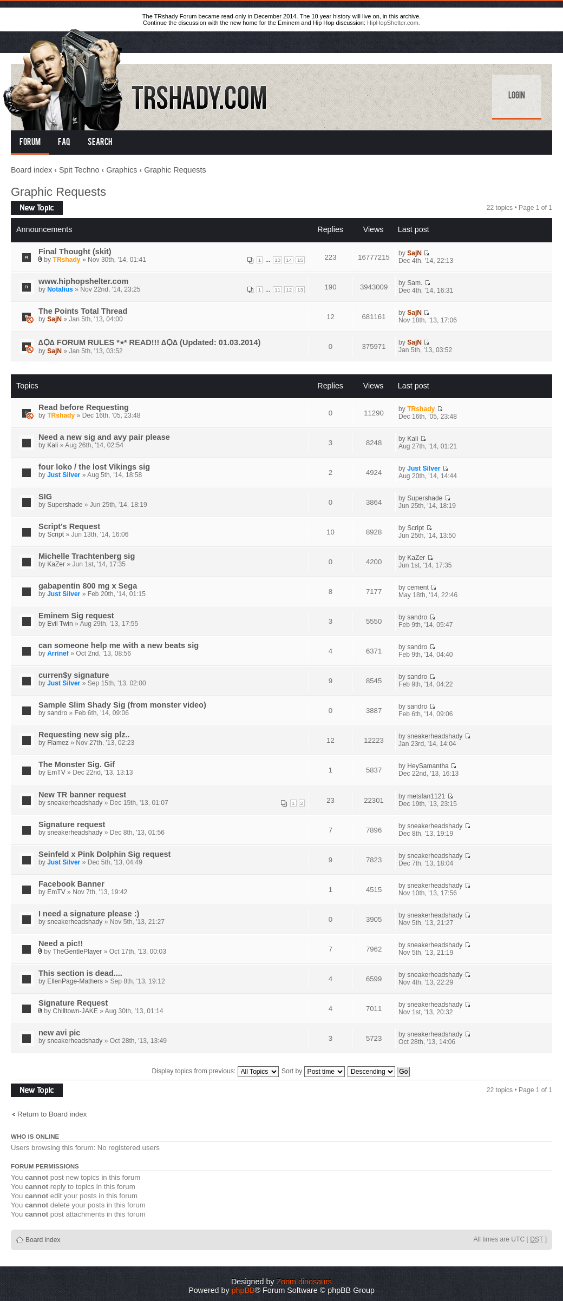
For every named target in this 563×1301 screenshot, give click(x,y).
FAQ (64, 143)
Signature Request (73, 1003)
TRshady (67, 259)
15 (300, 260)
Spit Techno (79, 170)
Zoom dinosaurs (304, 1281)
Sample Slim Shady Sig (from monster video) (122, 705)
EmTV (56, 772)
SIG (45, 496)
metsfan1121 (426, 796)
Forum (30, 143)
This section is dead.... (80, 973)
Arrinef (58, 653)
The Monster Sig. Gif (76, 764)
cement (418, 587)
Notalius (60, 289)
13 (277, 260)
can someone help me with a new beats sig (118, 645)
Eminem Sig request (76, 615)
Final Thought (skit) (75, 251)
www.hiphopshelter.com (83, 281)
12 (289, 290)
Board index (31, 170)
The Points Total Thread (82, 311)
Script (55, 534)
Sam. (414, 283)
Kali (52, 445)
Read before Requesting (83, 407)
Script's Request (69, 526)
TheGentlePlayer (77, 951)
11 (277, 290)
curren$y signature (73, 675)
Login (516, 96)
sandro (417, 617)
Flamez (58, 743)
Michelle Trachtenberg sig (86, 556)
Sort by (313, 1071)
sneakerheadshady (434, 736)
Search (100, 143)
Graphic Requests (175, 170)
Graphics (121, 170)
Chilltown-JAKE (75, 1011)
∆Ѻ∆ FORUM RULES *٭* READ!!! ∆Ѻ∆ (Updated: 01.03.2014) (149, 342)
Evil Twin (60, 624)
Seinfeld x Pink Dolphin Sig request (104, 854)
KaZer (56, 564)
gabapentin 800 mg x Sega (87, 586)
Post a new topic (37, 208)
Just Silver (63, 475)
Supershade (64, 504)
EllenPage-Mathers (75, 981)
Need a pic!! (60, 943)
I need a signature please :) (88, 913)
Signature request (71, 824)
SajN (414, 253)
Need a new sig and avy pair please (104, 437)
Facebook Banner (71, 884)
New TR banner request (82, 794)
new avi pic (59, 1032)
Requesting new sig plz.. (84, 734)
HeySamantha (428, 766)
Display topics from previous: (215, 1071)
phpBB (243, 1290)
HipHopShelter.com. (393, 22)
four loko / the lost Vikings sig (94, 467)
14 (289, 260)
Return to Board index (52, 1114)
